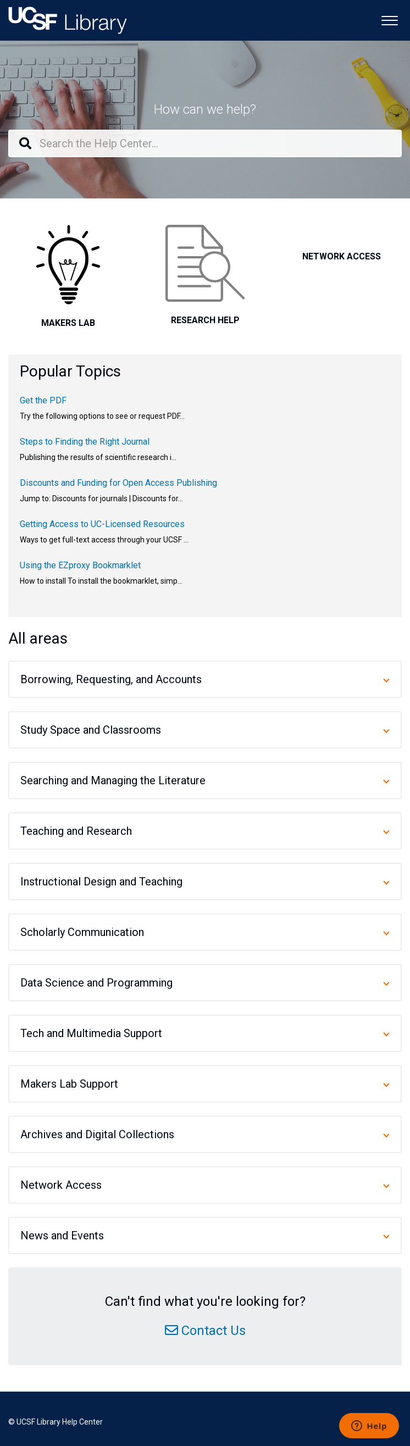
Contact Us (213, 1330)
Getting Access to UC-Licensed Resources (102, 524)
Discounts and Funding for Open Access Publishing (118, 483)
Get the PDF (43, 400)
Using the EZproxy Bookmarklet (80, 565)
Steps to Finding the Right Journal (84, 441)
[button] (389, 19)
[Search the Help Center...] (205, 143)
